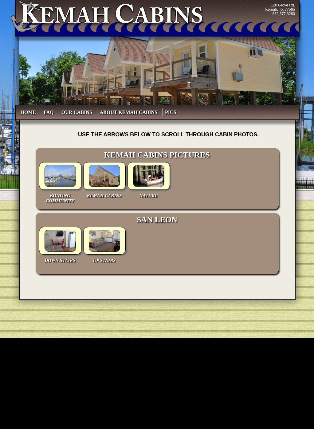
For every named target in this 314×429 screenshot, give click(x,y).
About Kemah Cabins (130, 112)
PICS (172, 112)
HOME (30, 112)
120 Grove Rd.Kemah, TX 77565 (280, 7)
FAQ (50, 112)
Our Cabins (78, 112)
